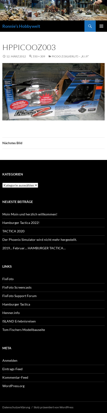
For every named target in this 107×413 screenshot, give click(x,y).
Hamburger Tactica (16, 304)
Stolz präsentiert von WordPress (53, 407)
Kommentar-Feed (15, 377)
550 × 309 (39, 56)
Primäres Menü (101, 26)
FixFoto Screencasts (17, 287)
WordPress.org (13, 386)
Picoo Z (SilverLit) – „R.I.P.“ (70, 56)
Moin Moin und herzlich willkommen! (29, 214)
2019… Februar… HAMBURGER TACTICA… (34, 248)
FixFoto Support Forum (19, 296)
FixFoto (8, 279)
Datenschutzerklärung (16, 407)
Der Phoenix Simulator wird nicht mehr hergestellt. (39, 240)
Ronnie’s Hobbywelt (21, 26)
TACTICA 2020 (13, 231)
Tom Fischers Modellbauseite (23, 330)
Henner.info (11, 313)
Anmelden (9, 360)
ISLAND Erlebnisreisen (19, 321)
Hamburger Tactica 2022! (21, 223)
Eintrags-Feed (12, 369)
